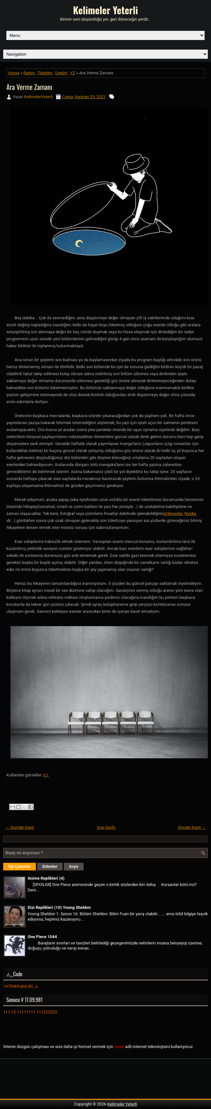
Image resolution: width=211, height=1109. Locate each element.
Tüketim (44, 73)
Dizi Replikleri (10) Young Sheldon (59, 907)
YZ (72, 73)
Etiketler (49, 866)
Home (13, 73)
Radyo (29, 73)
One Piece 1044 (42, 936)
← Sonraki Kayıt (19, 827)
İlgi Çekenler (19, 866)
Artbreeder (173, 513)
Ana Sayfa (106, 827)
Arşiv (73, 866)
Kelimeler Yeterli (105, 10)
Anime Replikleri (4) (46, 878)
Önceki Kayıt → (192, 827)
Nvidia (190, 513)
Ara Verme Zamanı (29, 87)
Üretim (61, 73)
